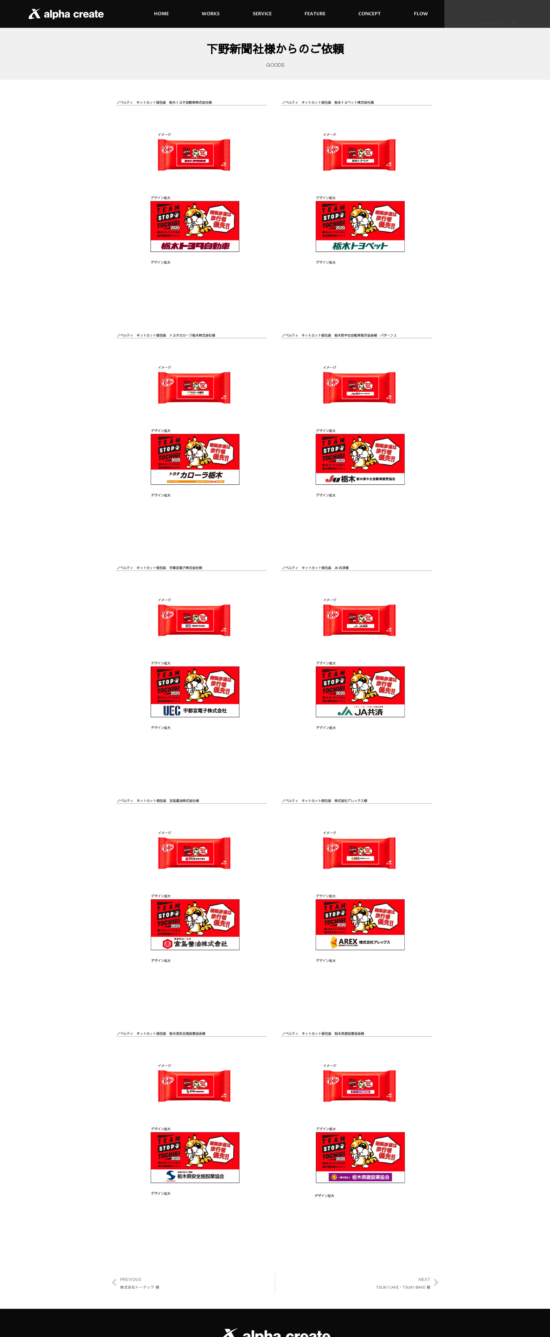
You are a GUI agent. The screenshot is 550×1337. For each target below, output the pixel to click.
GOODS (275, 65)
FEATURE (315, 14)
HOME (161, 14)
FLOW (421, 14)
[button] (497, 19)
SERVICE (262, 14)
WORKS (211, 14)
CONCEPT (369, 14)
